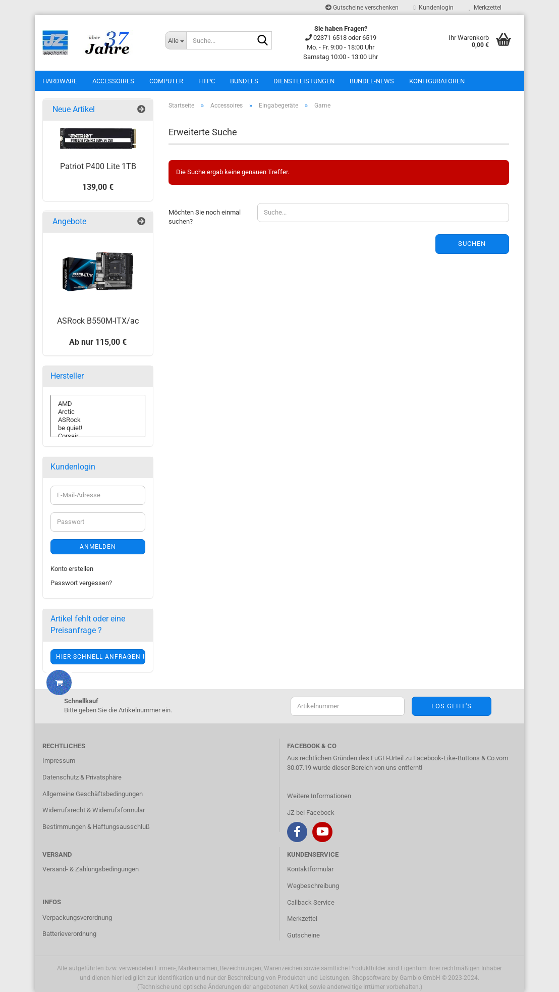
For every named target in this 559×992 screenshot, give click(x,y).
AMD (98, 404)
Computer (166, 81)
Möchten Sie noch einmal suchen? (205, 217)
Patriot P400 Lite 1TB (98, 166)
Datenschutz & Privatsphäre (82, 777)
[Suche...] (175, 40)
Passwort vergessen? (81, 583)
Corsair (98, 436)
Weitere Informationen (319, 796)
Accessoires (113, 81)
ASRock (98, 420)
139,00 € (98, 187)
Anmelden (98, 546)
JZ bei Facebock (310, 812)
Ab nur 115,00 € (98, 342)
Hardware (59, 81)
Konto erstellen (71, 568)
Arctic (98, 412)
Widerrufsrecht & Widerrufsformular (93, 810)
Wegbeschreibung (313, 886)
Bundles (244, 81)
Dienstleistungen (303, 81)
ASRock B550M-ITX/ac (98, 321)
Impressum (58, 760)
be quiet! (98, 428)
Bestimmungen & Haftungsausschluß (96, 826)
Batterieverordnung (69, 933)
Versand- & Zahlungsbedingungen (90, 869)
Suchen (472, 243)
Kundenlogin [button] (434, 7)
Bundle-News (372, 81)
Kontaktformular (310, 869)
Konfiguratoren (437, 81)
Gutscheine (303, 935)
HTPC (206, 81)
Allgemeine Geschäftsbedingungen (92, 794)
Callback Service (310, 902)
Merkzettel (485, 7)
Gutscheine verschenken (362, 7)
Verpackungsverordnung (77, 917)
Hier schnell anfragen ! (100, 656)
